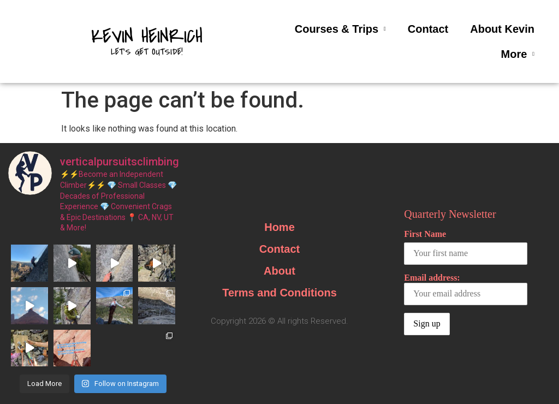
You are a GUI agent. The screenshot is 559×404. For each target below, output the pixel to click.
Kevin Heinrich (147, 36)
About (279, 271)
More (517, 54)
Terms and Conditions (279, 293)
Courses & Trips (340, 29)
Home (279, 227)
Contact (428, 29)
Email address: (465, 289)
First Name (425, 234)
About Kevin (502, 29)
